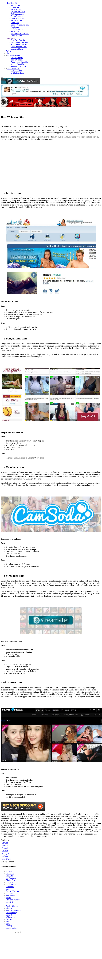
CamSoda (9, 893)
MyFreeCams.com (18, 12)
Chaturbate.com (17, 7)
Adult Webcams (12, 906)
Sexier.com (15, 31)
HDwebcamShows (13, 900)
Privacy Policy (11, 913)
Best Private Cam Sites (19, 42)
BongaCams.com (17, 16)
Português (6, 853)
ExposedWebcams (13, 891)
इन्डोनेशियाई (6, 859)
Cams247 (9, 902)
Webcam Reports (7, 932)
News (8, 921)
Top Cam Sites (12, 3)
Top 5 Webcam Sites (19, 47)
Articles (9, 51)
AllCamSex (10, 880)
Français (5, 848)
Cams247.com (16, 36)
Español (5, 845)
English (5, 843)
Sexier (8, 898)
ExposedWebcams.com (20, 25)
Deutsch (5, 851)
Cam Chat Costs (13, 69)
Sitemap (9, 926)
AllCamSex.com (17, 14)
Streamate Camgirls (18, 66)
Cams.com (15, 23)
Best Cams (11, 38)
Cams (8, 889)
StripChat (9, 876)
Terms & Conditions (14, 910)
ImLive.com (15, 5)
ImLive (9, 871)
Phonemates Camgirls (19, 62)
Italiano (5, 856)
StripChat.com (16, 10)
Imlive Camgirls (17, 60)
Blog (8, 53)
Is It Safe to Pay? (17, 73)
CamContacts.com (18, 18)
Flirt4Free (10, 887)
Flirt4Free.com (16, 20)
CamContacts (11, 884)
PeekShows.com (17, 29)
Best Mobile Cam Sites (20, 44)
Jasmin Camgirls (17, 64)
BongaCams (10, 882)
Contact (9, 915)
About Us (9, 908)
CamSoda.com (16, 27)
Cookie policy (11, 928)
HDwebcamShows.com (20, 34)
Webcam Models (13, 55)
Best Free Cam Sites (18, 40)
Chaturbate (10, 874)
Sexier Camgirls (17, 58)
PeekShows (10, 895)
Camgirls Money (17, 49)
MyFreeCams (11, 878)
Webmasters (10, 917)
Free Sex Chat (16, 71)
